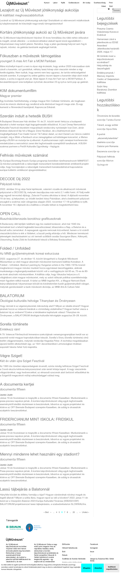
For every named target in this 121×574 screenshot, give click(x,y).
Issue (92, 552)
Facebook (94, 544)
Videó (103, 6)
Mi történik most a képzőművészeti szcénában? (106, 62)
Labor (55, 3)
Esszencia (102, 152)
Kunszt (47, 3)
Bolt (111, 6)
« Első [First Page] (46, 513)
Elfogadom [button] (86, 568)
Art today (86, 3)
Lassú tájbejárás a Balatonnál (25, 490)
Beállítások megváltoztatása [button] (111, 568)
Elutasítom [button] (98, 568)
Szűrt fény (107, 90)
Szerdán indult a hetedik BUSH (26, 116)
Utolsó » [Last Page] (85, 513)
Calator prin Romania (107, 146)
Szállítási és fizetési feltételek (73, 559)
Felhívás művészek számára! (24, 156)
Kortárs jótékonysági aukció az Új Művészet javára (42, 33)
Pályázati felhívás (106, 157)
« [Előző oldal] (50, 513)
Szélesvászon (74, 3)
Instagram (94, 548)
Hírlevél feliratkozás (69, 548)
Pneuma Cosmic (108, 32)
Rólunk (64, 555)
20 (74, 513)
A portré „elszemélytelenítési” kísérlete (107, 138)
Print (111, 3)
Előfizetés (66, 544)
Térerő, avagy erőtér (107, 125)
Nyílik (63, 3)
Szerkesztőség (100, 3)
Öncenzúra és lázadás (108, 116)
